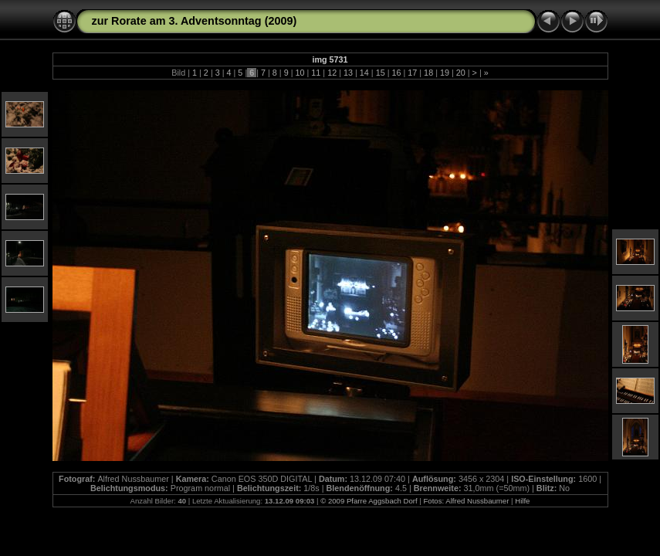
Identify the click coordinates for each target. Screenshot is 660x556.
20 (461, 72)
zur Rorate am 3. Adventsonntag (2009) (194, 21)
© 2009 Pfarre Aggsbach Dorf (369, 501)
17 (412, 72)
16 (396, 72)
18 (428, 72)
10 (300, 72)
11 (316, 72)
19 (445, 72)
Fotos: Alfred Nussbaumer (466, 501)
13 (348, 72)
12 (332, 72)
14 (364, 72)
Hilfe (522, 501)
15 (381, 72)
